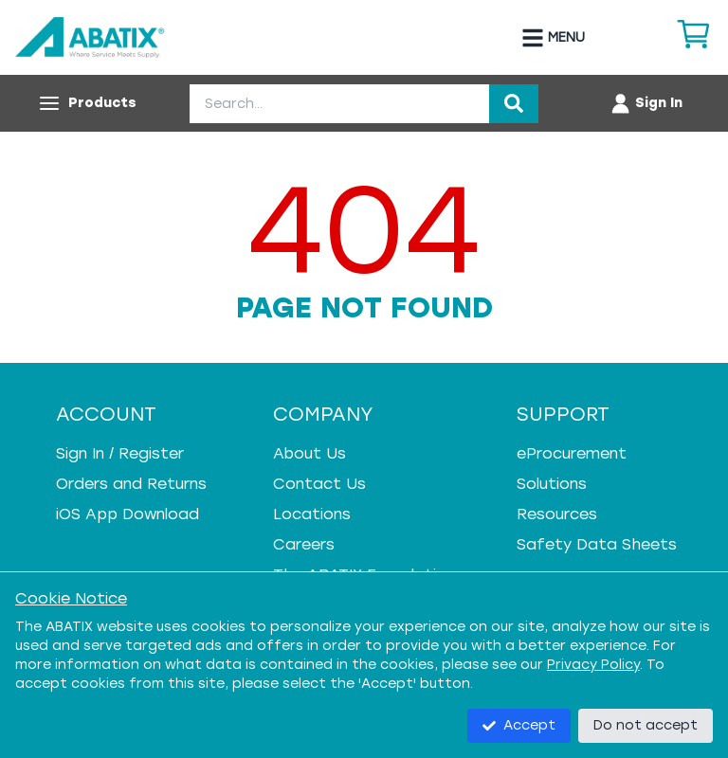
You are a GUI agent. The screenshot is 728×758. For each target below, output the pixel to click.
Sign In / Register (120, 453)
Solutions (552, 484)
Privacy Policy (593, 665)
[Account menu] (646, 103)
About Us (309, 453)
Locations (312, 514)
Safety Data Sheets (597, 544)
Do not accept (645, 725)
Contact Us (319, 484)
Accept (518, 725)
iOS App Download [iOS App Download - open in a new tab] (127, 514)
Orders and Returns (131, 484)
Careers (304, 544)
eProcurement (572, 453)
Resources (557, 514)
